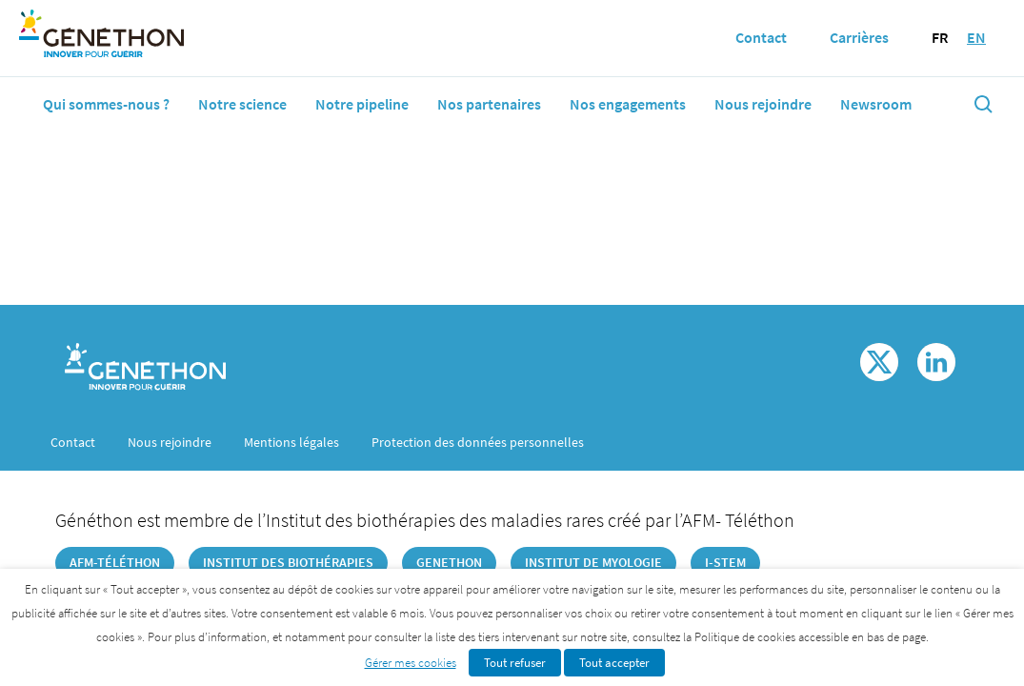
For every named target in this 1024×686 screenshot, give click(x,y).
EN (976, 37)
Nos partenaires (489, 103)
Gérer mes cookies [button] (410, 663)
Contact (72, 442)
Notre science (242, 103)
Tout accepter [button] (614, 663)
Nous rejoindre (763, 103)
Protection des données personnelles (477, 442)
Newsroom (876, 103)
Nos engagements (628, 103)
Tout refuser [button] (515, 663)
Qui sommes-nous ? (106, 103)
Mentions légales (291, 442)
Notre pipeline (362, 103)
